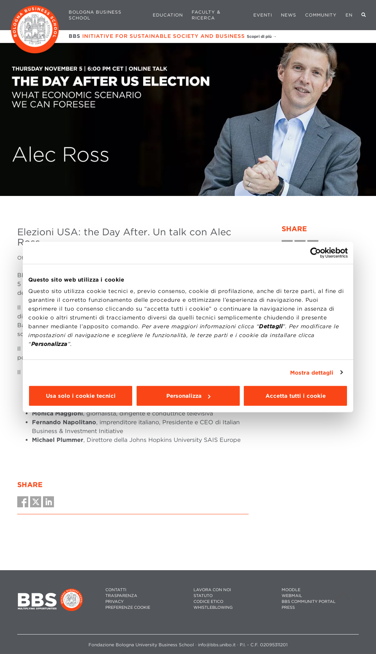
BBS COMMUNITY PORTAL (309, 602)
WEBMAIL (292, 596)
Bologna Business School (95, 15)
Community (321, 15)
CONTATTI (115, 590)
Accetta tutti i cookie (295, 396)
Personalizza (188, 396)
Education (168, 15)
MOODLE (291, 590)
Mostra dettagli (312, 372)
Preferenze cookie (127, 607)
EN (349, 15)
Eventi (262, 15)
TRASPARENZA (121, 596)
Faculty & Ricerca (206, 15)
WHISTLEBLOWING (213, 607)
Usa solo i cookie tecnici (81, 396)
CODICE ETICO (208, 602)
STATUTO (203, 596)
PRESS (288, 607)
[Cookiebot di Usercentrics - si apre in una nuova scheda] (315, 252)
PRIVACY (114, 602)
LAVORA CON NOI (212, 590)
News (288, 15)
